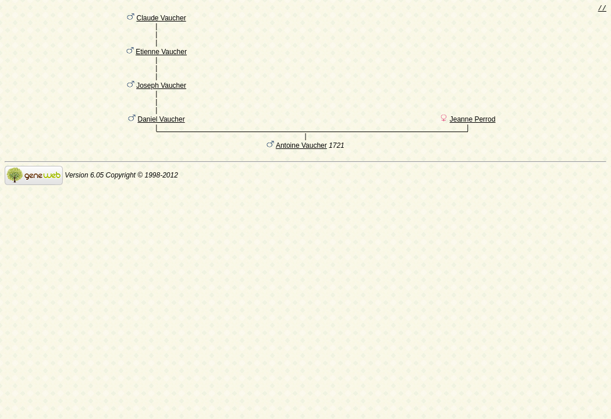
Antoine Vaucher (301, 167)
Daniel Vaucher (160, 139)
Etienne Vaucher (161, 60)
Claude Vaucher (161, 20)
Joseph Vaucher (161, 99)
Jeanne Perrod (473, 139)
